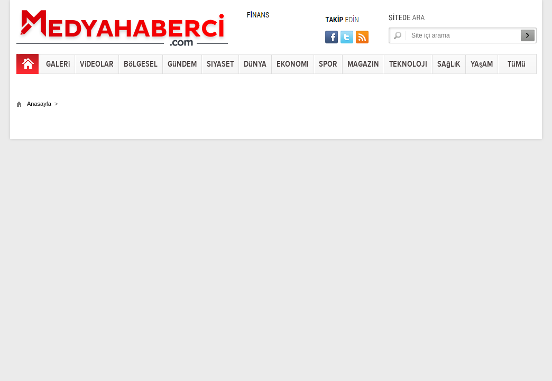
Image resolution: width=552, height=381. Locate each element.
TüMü (517, 64)
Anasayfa (39, 104)
